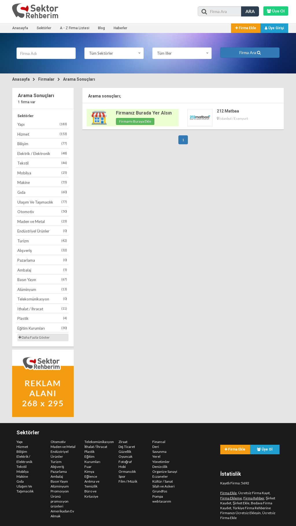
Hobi (122, 466)
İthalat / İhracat (42, 308)
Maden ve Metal (42, 221)
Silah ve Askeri (163, 486)
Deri (155, 446)
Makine (42, 182)
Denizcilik (159, 466)
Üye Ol (264, 449)
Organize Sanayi (164, 471)
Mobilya (42, 172)
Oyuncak (125, 456)
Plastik (42, 318)
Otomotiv (42, 211)
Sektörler (44, 28)
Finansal (158, 442)
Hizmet (42, 134)
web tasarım (161, 501)
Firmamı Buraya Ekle (135, 121)
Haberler (120, 28)
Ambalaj (42, 269)
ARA (250, 11)
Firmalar (46, 79)
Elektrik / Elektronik (42, 153)
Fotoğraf (125, 461)
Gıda (42, 192)
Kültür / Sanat (162, 481)
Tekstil (42, 162)
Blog (101, 28)
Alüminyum (42, 289)
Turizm (42, 240)
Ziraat (123, 442)
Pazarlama (42, 260)
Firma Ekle (245, 28)
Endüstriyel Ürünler (42, 230)
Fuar (88, 466)
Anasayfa (20, 28)
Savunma (159, 451)
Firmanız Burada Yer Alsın (144, 113)
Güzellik (125, 451)
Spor (122, 476)
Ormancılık (127, 471)
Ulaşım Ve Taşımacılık (42, 202)
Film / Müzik (128, 481)
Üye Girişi (274, 28)
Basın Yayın (42, 279)
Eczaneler (160, 476)
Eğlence (90, 476)
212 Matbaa (228, 111)
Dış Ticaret (127, 446)
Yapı (42, 124)
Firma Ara (250, 52)
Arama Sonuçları (79, 79)
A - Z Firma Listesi (74, 28)
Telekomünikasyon (42, 298)
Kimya (89, 471)
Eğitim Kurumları (42, 328)
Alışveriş (42, 250)
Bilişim (42, 143)
